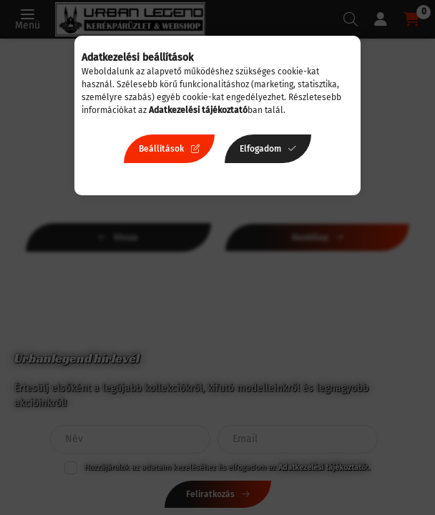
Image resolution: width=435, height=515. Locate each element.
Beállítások (161, 149)
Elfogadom (260, 149)
